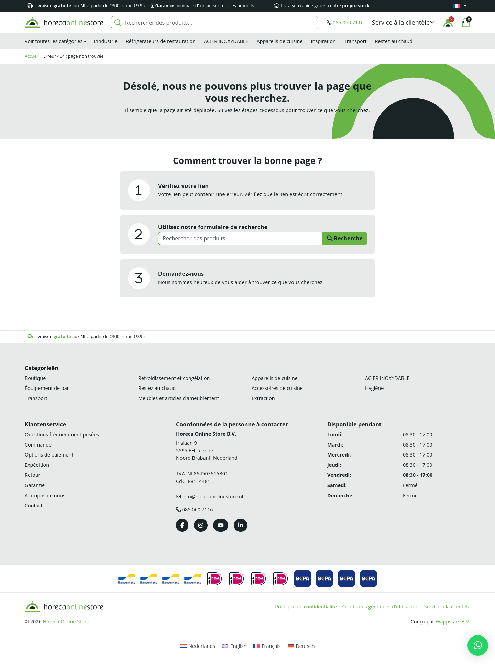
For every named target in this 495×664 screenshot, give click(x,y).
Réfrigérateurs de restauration (161, 41)
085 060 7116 (348, 22)
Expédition (37, 465)
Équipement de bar (47, 388)
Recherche (345, 238)
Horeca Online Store (66, 621)
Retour (32, 475)
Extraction (263, 398)
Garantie (35, 485)
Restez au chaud (393, 41)
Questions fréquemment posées (62, 434)
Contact (34, 505)
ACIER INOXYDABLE (226, 41)
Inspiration (323, 41)
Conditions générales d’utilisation (380, 606)
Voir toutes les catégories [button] (53, 41)
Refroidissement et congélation (174, 378)
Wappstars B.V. (453, 621)
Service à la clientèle (447, 606)
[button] (403, 22)
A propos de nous (45, 495)
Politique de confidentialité (306, 606)
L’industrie (106, 41)
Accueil (32, 56)
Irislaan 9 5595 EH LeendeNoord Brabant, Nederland (207, 450)
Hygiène (374, 388)
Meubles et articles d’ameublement (178, 398)
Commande (38, 444)
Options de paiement (49, 454)
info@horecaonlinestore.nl (212, 496)
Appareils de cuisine (280, 41)
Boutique (35, 378)
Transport (355, 41)
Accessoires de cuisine (277, 388)
